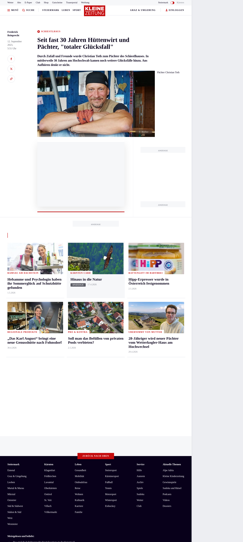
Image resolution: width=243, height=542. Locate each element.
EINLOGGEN (175, 10)
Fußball (109, 482)
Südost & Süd (14, 512)
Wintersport (111, 500)
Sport (77, 10)
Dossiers (167, 506)
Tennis (108, 488)
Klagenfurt (49, 470)
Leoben (11, 482)
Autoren (141, 476)
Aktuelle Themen (172, 464)
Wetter (10, 2)
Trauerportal (71, 2)
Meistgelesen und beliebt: (20, 536)
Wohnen (79, 494)
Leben (66, 10)
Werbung (85, 2)
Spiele (140, 488)
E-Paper (28, 2)
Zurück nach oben (96, 456)
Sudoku (140, 494)
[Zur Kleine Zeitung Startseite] (95, 12)
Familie (78, 512)
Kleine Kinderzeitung (173, 476)
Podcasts (167, 494)
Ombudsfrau (81, 482)
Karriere (79, 506)
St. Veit (48, 500)
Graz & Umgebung (143, 10)
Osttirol (48, 494)
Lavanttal (49, 482)
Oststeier (11, 500)
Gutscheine (57, 2)
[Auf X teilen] (11, 69)
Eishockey (110, 506)
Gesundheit (80, 470)
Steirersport (111, 470)
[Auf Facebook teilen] (11, 59)
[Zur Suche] (28, 10)
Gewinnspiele (169, 482)
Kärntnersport (112, 476)
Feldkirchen (50, 476)
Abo (19, 2)
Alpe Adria (168, 470)
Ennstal (11, 470)
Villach (47, 506)
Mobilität (79, 476)
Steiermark (50, 10)
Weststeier (12, 524)
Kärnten (180, 2)
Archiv (140, 482)
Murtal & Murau (15, 488)
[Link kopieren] (11, 79)
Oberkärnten (50, 488)
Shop (46, 2)
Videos (166, 500)
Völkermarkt (50, 512)
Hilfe (139, 470)
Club (38, 2)
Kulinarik (79, 500)
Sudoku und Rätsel (172, 488)
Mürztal (11, 494)
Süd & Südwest (15, 506)
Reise (77, 488)
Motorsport (110, 494)
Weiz (9, 518)
